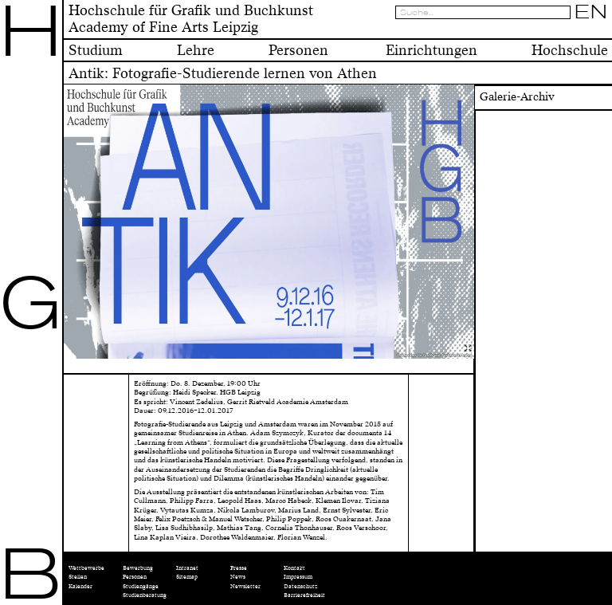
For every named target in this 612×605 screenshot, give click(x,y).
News (237, 576)
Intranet (187, 568)
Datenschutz (300, 586)
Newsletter (245, 586)
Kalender (80, 586)
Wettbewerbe (86, 568)
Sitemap (187, 576)
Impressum (298, 576)
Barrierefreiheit (304, 595)
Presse (238, 568)
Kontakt (294, 568)
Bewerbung (138, 568)
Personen (135, 576)
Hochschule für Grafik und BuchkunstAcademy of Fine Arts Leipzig (191, 19)
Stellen (78, 576)
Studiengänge (141, 586)
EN (591, 12)
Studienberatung (145, 595)
